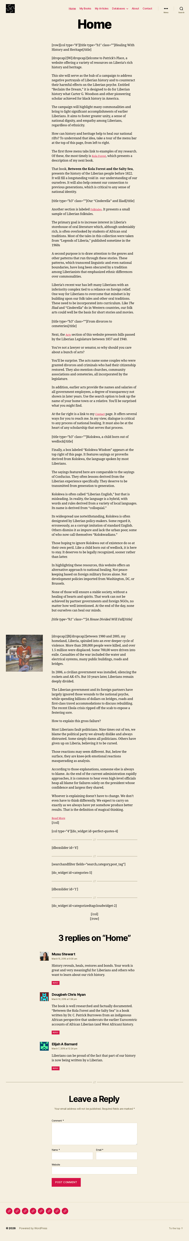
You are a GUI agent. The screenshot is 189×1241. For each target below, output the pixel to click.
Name (56, 1154)
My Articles (102, 10)
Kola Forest (100, 160)
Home (72, 10)
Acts (69, 339)
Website (56, 1169)
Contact (147, 10)
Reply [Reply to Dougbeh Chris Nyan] (55, 1037)
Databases (118, 10)
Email (99, 1154)
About (135, 10)
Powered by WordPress (33, 1232)
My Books (85, 10)
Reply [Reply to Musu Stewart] (55, 987)
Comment (58, 1125)
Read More (60, 823)
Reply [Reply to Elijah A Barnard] (55, 1073)
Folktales (97, 214)
